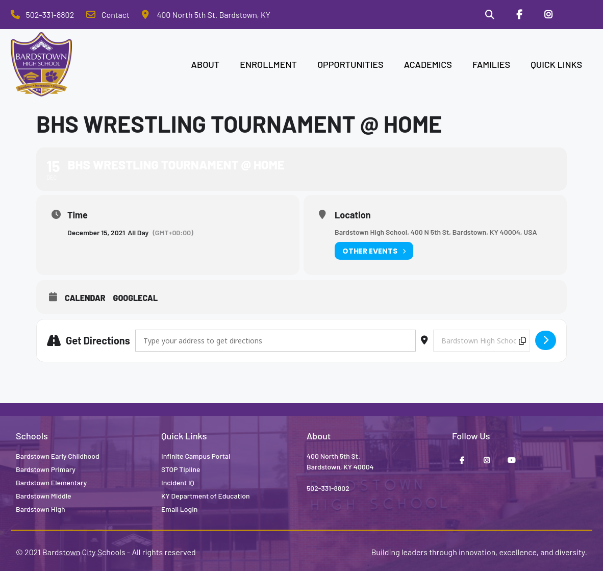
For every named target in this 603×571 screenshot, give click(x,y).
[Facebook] (519, 15)
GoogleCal (135, 298)
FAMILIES (491, 64)
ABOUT (205, 64)
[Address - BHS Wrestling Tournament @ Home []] (275, 341)
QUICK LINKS (556, 64)
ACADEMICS (428, 64)
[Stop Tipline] (577, 15)
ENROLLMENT (268, 64)
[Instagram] (548, 15)
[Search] (489, 15)
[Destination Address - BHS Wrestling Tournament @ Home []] (481, 341)
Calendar (85, 298)
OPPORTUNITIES (350, 64)
